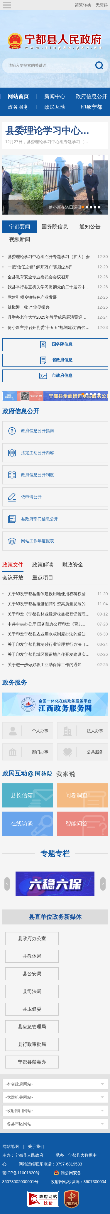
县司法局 (32, 991)
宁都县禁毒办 (32, 1061)
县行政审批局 (32, 1044)
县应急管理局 (32, 1026)
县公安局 (32, 973)
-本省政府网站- (19, 1084)
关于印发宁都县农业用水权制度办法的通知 (47, 634)
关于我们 (36, 1146)
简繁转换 (83, 5)
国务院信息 (55, 227)
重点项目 (42, 578)
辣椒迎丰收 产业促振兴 (29, 307)
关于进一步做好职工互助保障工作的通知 (45, 664)
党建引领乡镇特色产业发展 (32, 297)
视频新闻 (19, 239)
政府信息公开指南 (37, 430)
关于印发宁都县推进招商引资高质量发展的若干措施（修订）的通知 (49, 603)
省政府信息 (62, 359)
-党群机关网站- (19, 1097)
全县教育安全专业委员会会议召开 (38, 277)
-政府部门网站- (19, 1110)
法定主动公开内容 (37, 452)
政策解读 (42, 565)
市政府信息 (62, 375)
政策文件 (12, 565)
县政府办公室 (32, 938)
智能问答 (76, 823)
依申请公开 (31, 496)
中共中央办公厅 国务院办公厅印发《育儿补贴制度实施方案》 (49, 624)
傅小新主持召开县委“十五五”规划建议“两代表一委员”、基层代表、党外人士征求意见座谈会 (49, 327)
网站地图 (10, 1146)
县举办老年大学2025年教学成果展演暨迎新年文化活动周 (49, 317)
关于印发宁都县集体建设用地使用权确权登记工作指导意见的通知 (49, 593)
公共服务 (95, 752)
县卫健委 (32, 1008)
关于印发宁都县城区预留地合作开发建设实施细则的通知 (49, 654)
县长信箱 (22, 795)
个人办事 (40, 730)
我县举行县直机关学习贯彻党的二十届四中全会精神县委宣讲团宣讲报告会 (49, 287)
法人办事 (95, 730)
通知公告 (90, 227)
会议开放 (12, 578)
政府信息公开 (20, 411)
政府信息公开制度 (37, 474)
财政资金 (72, 565)
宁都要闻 (19, 227)
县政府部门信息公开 (39, 518)
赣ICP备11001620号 (21, 1172)
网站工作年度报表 (37, 541)
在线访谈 (22, 823)
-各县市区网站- (19, 1123)
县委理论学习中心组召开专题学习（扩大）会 (48, 130)
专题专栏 (55, 853)
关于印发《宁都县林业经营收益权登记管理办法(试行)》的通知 (49, 614)
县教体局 (32, 956)
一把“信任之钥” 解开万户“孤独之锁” (40, 267)
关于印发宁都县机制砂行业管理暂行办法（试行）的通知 (49, 644)
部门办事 (40, 752)
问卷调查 (76, 795)
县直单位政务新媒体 (55, 917)
